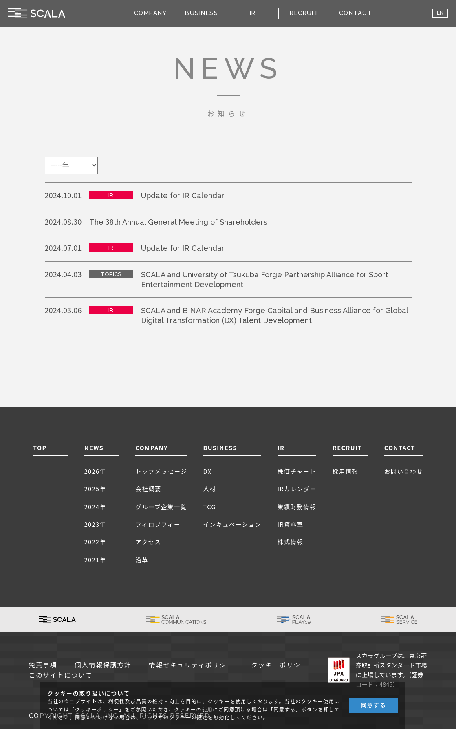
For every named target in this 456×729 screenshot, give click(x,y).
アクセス (148, 541)
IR (281, 447)
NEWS (94, 447)
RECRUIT (304, 12)
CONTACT (355, 12)
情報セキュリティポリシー (191, 665)
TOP (40, 447)
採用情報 (346, 471)
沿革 (141, 559)
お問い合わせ (403, 471)
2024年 (95, 506)
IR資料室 (291, 524)
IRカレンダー (297, 488)
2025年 (95, 488)
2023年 (95, 524)
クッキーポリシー (279, 665)
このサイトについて (61, 675)
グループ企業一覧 (161, 506)
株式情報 (291, 541)
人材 (209, 488)
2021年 (95, 559)
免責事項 (43, 665)
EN (440, 13)
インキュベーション (232, 524)
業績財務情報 (297, 506)
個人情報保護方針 (103, 665)
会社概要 (148, 488)
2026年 (95, 471)
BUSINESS (220, 447)
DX (207, 471)
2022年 (95, 541)
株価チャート (297, 471)
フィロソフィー (158, 524)
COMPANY (151, 447)
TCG (209, 506)
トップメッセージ (161, 471)
